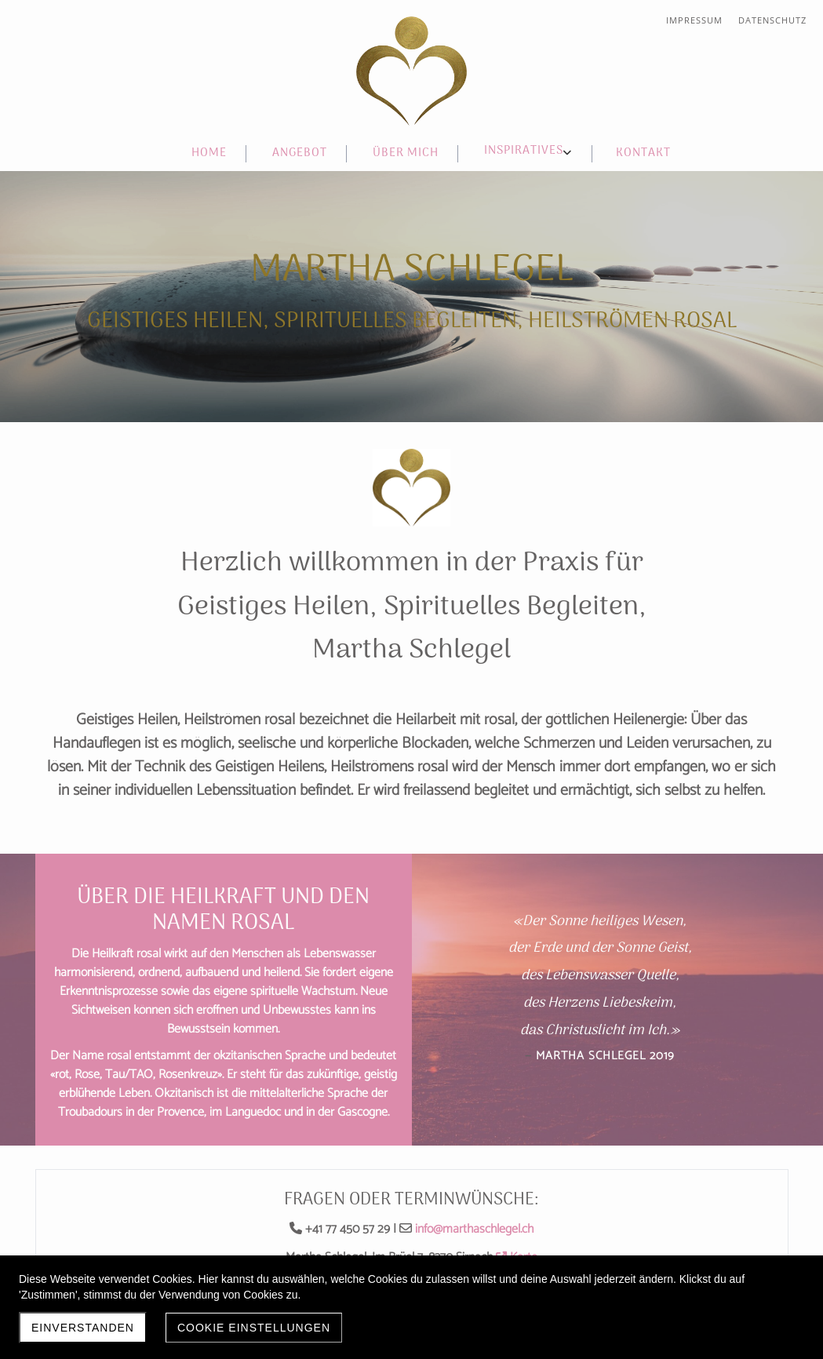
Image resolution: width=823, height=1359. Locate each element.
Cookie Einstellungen (253, 1327)
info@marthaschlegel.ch (474, 1229)
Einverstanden (82, 1327)
